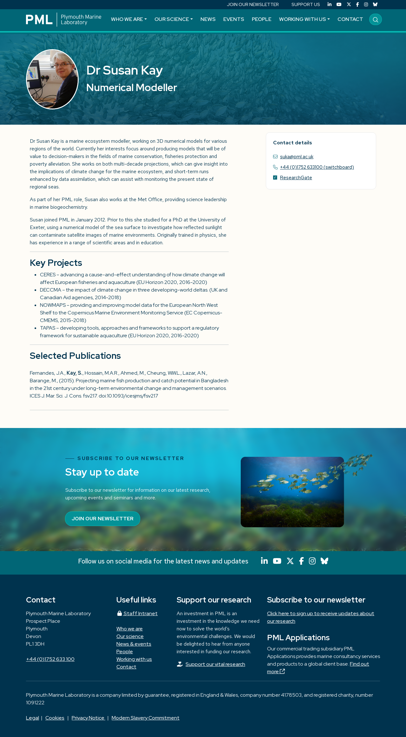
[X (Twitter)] (349, 4)
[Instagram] (366, 4)
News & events (133, 644)
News (208, 19)
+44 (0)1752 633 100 (50, 659)
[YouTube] (339, 4)
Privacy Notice (88, 717)
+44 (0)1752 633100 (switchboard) (317, 167)
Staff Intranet (137, 613)
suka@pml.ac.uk (296, 157)
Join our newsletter (103, 518)
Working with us (302, 19)
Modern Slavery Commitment (146, 717)
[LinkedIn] (329, 4)
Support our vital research (215, 664)
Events (233, 19)
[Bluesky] (375, 4)
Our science (171, 19)
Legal (32, 717)
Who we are (127, 19)
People (262, 19)
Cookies (54, 717)
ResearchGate (296, 177)
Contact (350, 19)
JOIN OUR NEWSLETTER (253, 4)
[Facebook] (357, 4)
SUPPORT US (305, 4)
